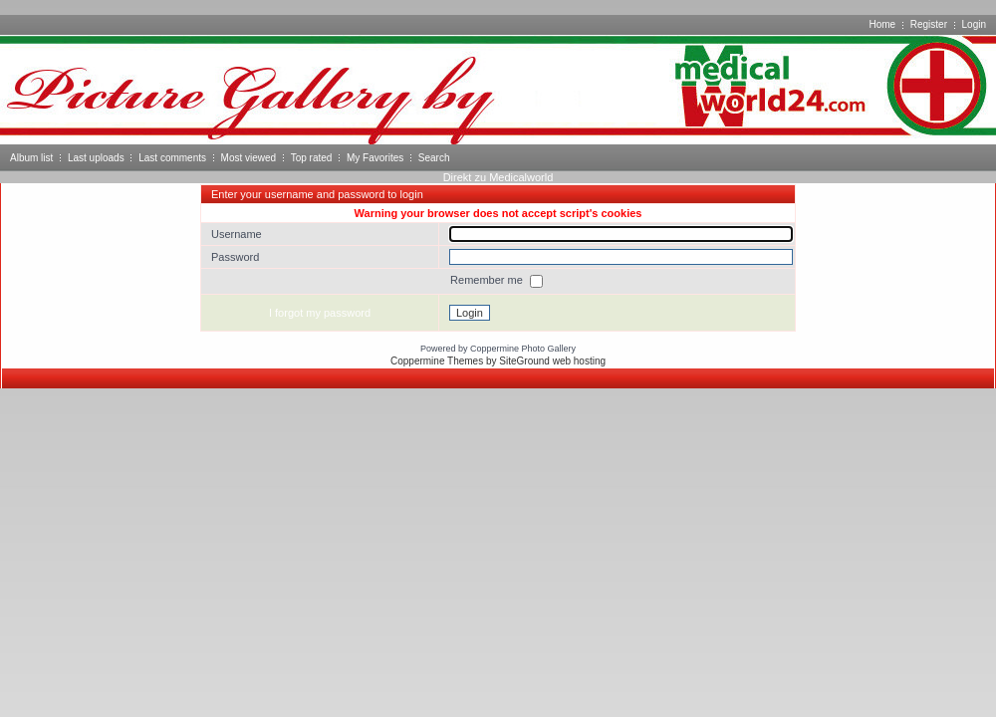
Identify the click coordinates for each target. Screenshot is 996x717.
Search (434, 157)
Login (974, 24)
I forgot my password (320, 313)
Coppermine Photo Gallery (523, 349)
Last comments (172, 157)
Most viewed (249, 157)
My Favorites (375, 157)
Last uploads (96, 157)
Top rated (312, 157)
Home (882, 24)
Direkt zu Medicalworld (498, 177)
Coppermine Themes (436, 361)
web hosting (579, 361)
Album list (31, 157)
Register (928, 24)
